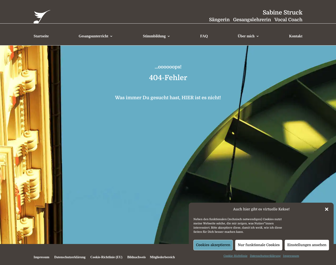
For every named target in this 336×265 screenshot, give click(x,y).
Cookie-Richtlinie (236, 256)
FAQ (204, 36)
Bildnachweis (136, 257)
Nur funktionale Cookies (259, 245)
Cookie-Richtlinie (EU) (106, 257)
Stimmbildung (154, 36)
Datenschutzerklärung (265, 256)
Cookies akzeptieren (213, 245)
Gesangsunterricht (93, 36)
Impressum (291, 256)
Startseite (41, 36)
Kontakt (295, 36)
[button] (326, 209)
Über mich (246, 36)
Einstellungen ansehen (306, 245)
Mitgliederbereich (162, 257)
